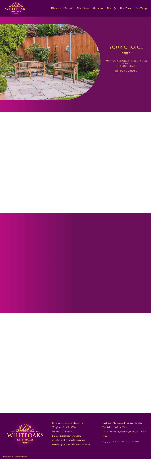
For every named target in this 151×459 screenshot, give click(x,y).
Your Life (112, 8)
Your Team (125, 8)
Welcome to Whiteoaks (63, 8)
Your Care (99, 8)
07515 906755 (66, 432)
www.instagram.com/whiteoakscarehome (71, 445)
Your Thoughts (142, 8)
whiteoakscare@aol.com (70, 436)
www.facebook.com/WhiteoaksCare (68, 440)
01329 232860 (70, 427)
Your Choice (84, 8)
